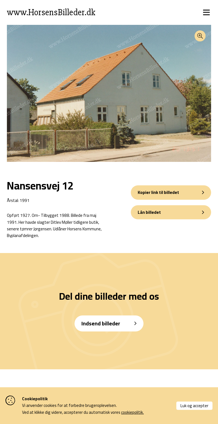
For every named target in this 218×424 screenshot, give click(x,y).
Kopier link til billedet (158, 192)
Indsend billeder (100, 323)
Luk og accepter (194, 405)
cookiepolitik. (132, 412)
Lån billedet (149, 212)
